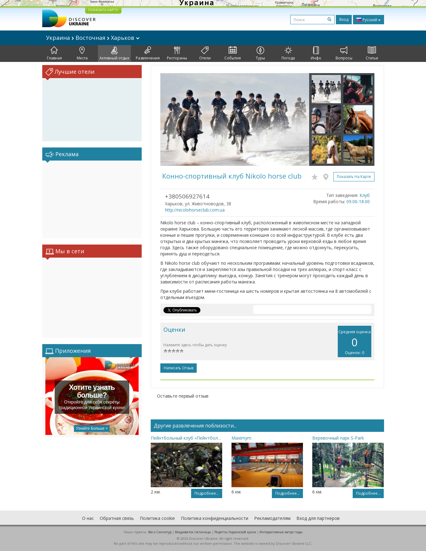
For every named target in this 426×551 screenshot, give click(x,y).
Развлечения (148, 53)
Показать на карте (354, 176)
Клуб (365, 195)
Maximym (241, 438)
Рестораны (177, 53)
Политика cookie (157, 518)
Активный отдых (114, 53)
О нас (88, 518)
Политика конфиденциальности (214, 518)
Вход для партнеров (318, 518)
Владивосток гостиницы (193, 532)
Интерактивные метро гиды (281, 532)
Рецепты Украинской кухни (235, 532)
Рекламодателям (272, 518)
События (232, 53)
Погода (288, 53)
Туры (260, 53)
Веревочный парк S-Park (338, 438)
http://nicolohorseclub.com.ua (195, 210)
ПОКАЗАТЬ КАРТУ (103, 9)
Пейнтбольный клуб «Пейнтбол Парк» (186, 438)
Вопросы (344, 53)
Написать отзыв (178, 368)
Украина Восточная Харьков (93, 37)
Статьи (372, 53)
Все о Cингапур (160, 532)
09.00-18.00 (358, 201)
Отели (205, 53)
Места (82, 53)
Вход (343, 19)
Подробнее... (207, 493)
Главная (54, 53)
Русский (368, 19)
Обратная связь (117, 518)
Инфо (316, 53)
